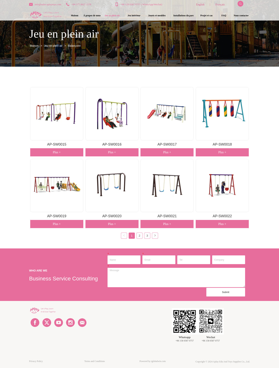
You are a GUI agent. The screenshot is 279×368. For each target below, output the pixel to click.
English (200, 4)
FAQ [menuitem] (223, 15)
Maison (34, 45)
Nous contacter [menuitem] (241, 15)
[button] (112, 15)
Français (220, 4)
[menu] (158, 16)
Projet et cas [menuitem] (206, 15)
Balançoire (74, 45)
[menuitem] (112, 16)
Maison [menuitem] (74, 15)
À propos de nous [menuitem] (92, 15)
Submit (225, 292)
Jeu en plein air (53, 45)
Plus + (57, 152)
